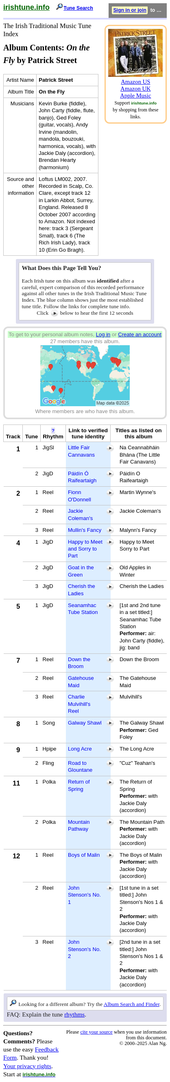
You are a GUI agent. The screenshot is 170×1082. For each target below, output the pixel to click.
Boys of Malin (84, 855)
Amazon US (135, 81)
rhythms (74, 1014)
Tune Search (78, 8)
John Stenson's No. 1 (84, 895)
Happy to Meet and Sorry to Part (85, 549)
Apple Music (135, 95)
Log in (103, 334)
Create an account (139, 334)
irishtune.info (26, 7)
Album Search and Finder (131, 1004)
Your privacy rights (27, 1065)
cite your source (96, 1032)
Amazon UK (135, 88)
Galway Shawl (85, 723)
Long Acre (80, 749)
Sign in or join (129, 10)
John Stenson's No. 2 (84, 949)
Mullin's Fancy (84, 530)
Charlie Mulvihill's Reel (79, 704)
